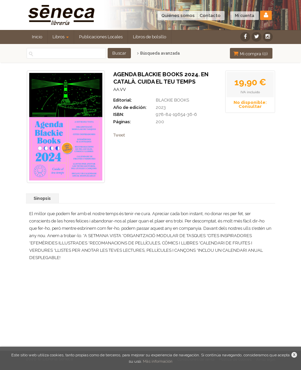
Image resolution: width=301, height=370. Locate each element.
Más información (157, 361)
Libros (60, 36)
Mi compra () (250, 53)
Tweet (119, 135)
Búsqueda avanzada (158, 53)
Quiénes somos (178, 15)
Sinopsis (42, 198)
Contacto (210, 15)
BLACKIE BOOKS (172, 100)
